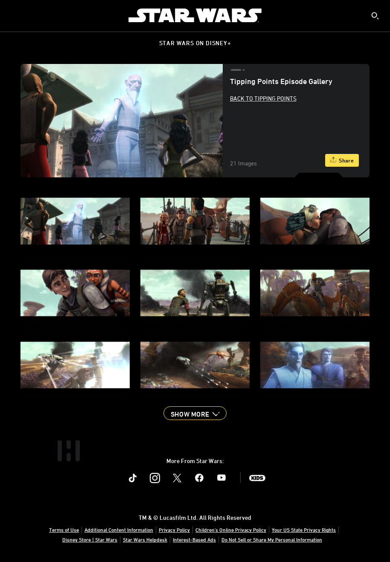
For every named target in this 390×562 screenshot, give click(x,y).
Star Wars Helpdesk (145, 539)
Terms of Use (64, 530)
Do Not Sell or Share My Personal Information (271, 539)
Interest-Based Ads (194, 539)
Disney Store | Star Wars (89, 539)
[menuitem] (13, 15)
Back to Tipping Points (263, 98)
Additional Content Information (118, 530)
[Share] (342, 160)
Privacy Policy (174, 530)
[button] (195, 413)
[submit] (375, 16)
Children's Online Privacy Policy (230, 530)
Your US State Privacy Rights (304, 530)
